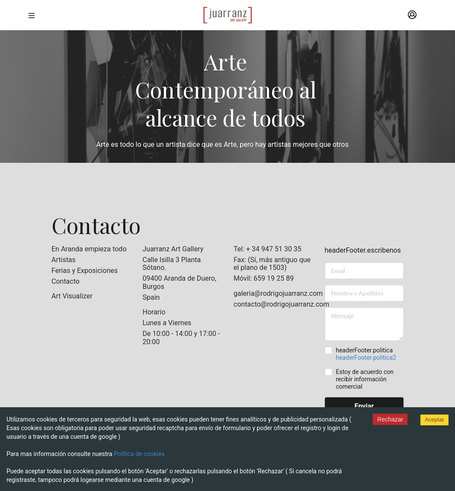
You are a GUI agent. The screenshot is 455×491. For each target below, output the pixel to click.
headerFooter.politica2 (366, 357)
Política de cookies (139, 453)
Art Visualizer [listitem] (72, 296)
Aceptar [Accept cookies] (434, 419)
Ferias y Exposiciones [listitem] (84, 270)
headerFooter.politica (366, 354)
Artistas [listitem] (63, 260)
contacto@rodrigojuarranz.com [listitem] (273, 304)
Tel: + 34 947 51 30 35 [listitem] (267, 249)
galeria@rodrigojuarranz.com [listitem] (273, 294)
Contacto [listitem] (65, 281)
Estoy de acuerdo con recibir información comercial (365, 379)
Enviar (364, 406)
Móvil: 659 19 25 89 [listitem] (264, 278)
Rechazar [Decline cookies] (390, 419)
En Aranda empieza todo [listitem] (89, 249)
